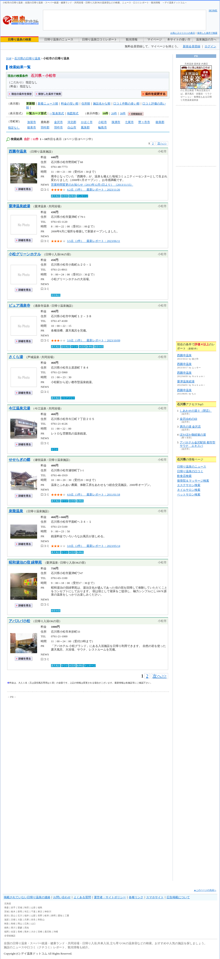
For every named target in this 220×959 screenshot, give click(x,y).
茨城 (6, 911)
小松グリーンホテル (25, 254)
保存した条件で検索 (207, 33)
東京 (40, 911)
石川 (20, 915)
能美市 (31, 127)
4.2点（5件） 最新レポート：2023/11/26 (93, 189)
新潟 (6, 915)
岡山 (20, 923)
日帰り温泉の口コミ (190, 471)
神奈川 (47, 911)
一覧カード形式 (36, 113)
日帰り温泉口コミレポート (99, 39)
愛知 (60, 915)
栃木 (13, 911)
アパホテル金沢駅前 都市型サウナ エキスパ (197, 444)
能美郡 (160, 122)
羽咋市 (58, 127)
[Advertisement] (42, 743)
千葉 (33, 911)
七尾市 (129, 122)
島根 (13, 923)
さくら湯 (16, 357)
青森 (6, 907)
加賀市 (31, 122)
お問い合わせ (62, 897)
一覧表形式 (56, 113)
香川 (13, 927)
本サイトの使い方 (178, 39)
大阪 (20, 919)
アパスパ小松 (19, 621)
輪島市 (102, 127)
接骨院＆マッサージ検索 (193, 480)
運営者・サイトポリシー (110, 897)
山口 (33, 923)
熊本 (26, 931)
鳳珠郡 (85, 127)
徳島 (6, 927)
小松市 (102, 122)
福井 (26, 915)
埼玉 (26, 911)
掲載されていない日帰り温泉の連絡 (27, 897)
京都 (13, 919)
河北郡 (72, 122)
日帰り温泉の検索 (19, 39)
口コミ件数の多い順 (126, 103)
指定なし (14, 127)
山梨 (33, 915)
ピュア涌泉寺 (19, 305)
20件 (114, 113)
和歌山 (41, 919)
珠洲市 (116, 122)
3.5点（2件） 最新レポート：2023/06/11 (93, 241)
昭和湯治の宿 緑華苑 (25, 562)
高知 (26, 927)
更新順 (30, 103)
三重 (67, 915)
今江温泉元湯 (19, 408)
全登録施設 (9, 935)
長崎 (20, 931)
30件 (123, 113)
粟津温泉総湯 (19, 206)
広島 (26, 923)
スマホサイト (155, 897)
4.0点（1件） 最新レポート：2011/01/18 (93, 494)
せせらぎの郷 (19, 460)
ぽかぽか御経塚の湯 (193, 434)
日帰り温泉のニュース (58, 39)
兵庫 (26, 919)
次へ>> (162, 143)
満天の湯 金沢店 (190, 426)
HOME (213, 10)
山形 (33, 907)
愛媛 (20, 927)
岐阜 (46, 915)
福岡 (6, 931)
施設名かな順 (101, 103)
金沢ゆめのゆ (188, 418)
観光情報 (132, 39)
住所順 (85, 103)
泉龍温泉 (16, 511)
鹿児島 (47, 931)
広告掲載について (178, 897)
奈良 (33, 919)
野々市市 (144, 122)
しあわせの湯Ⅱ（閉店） (196, 410)
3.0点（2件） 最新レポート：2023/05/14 (93, 546)
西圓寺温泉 (18, 151)
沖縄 (55, 931)
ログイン (210, 46)
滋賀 (6, 919)
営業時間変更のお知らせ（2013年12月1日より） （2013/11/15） (92, 184)
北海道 (7, 903)
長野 (40, 915)
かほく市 (87, 122)
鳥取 (6, 923)
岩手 (13, 907)
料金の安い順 (69, 103)
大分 (33, 931)
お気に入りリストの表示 (182, 33)
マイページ (154, 39)
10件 (105, 113)
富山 (13, 915)
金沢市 (58, 122)
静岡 (53, 915)
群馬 (20, 911)
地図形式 (72, 113)
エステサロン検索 (188, 485)
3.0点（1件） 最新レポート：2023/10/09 (93, 340)
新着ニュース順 (48, 103)
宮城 (20, 907)
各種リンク (136, 897)
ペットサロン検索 (188, 494)
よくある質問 (82, 897)
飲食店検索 (184, 476)
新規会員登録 (191, 46)
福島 (40, 907)
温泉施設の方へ (206, 39)
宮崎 (40, 931)
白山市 (72, 127)
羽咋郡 (45, 127)
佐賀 (13, 931)
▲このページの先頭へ (205, 890)
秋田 (26, 907)
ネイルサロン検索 (188, 489)
